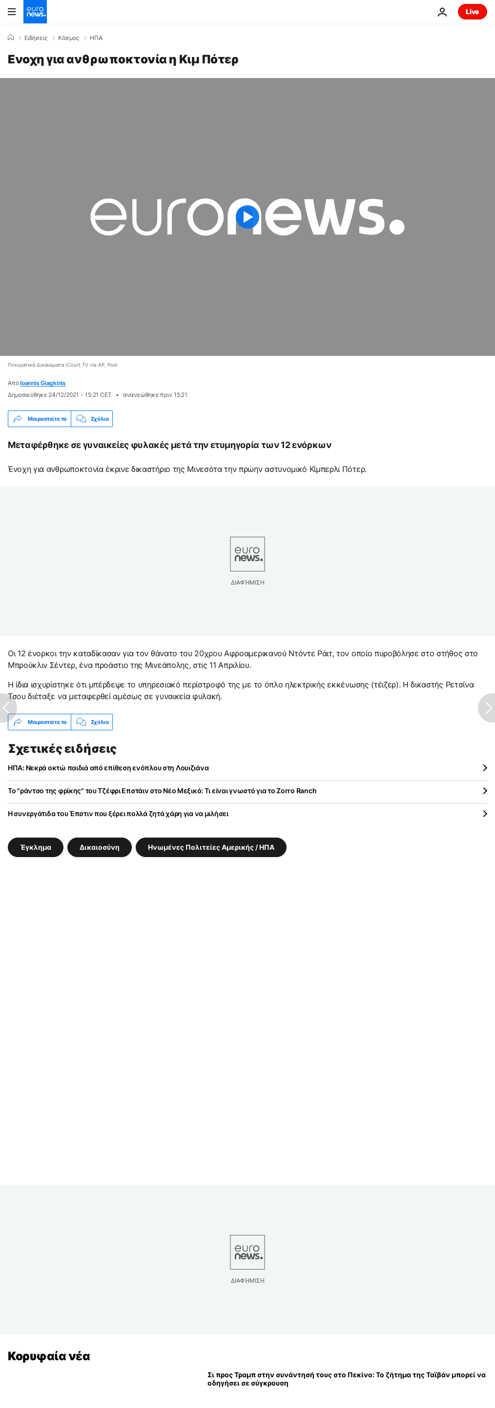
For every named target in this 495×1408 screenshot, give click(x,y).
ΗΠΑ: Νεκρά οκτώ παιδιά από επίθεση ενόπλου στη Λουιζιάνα (108, 767)
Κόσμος (68, 38)
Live (472, 11)
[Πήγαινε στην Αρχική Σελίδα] (35, 11)
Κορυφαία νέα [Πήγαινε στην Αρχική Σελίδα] (49, 1356)
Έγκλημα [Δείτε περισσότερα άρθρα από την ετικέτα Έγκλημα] (35, 847)
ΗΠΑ (96, 38)
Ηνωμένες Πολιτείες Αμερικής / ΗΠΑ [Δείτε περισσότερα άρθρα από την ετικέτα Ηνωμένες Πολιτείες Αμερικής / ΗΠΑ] (211, 847)
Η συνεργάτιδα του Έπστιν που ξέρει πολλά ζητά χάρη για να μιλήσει (118, 813)
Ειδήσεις (35, 38)
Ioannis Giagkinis (43, 383)
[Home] (11, 37)
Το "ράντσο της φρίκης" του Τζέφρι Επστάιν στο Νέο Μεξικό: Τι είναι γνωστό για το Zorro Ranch (162, 790)
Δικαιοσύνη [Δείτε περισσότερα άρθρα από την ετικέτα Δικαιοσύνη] (100, 847)
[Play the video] (247, 217)
